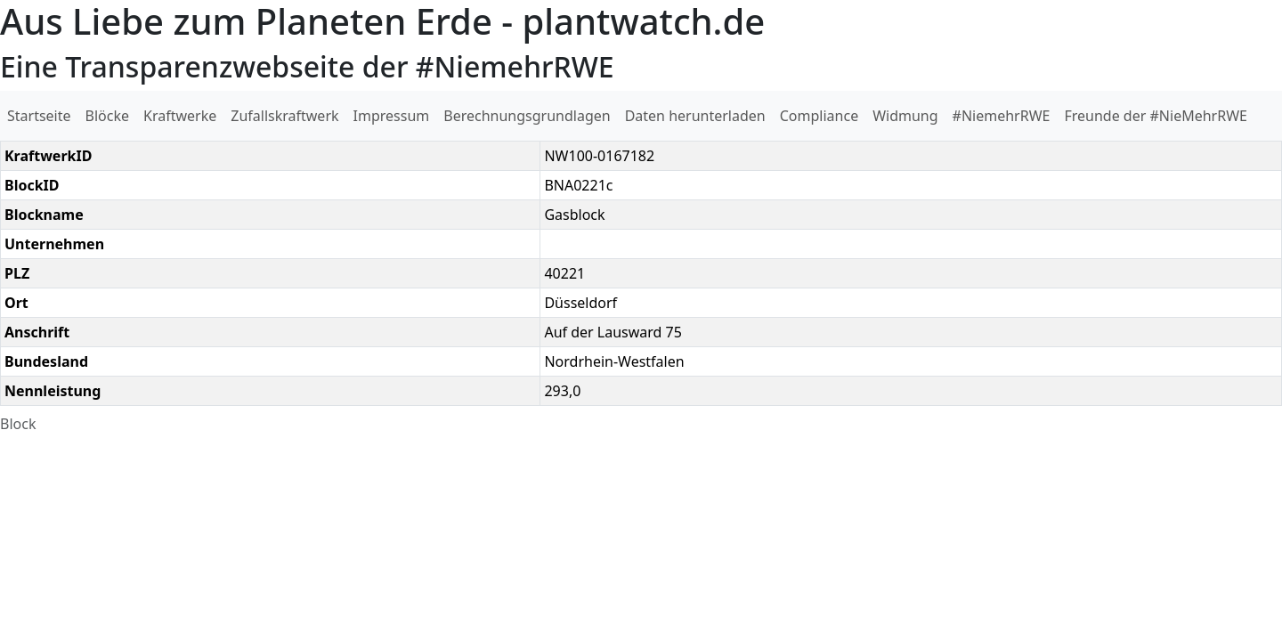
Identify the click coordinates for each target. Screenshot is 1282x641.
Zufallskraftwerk (284, 116)
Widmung (904, 116)
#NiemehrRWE (1002, 116)
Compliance (819, 116)
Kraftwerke (179, 116)
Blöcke (107, 116)
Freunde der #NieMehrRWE (1155, 116)
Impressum (391, 116)
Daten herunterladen (695, 116)
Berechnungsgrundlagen (526, 116)
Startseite (39, 116)
